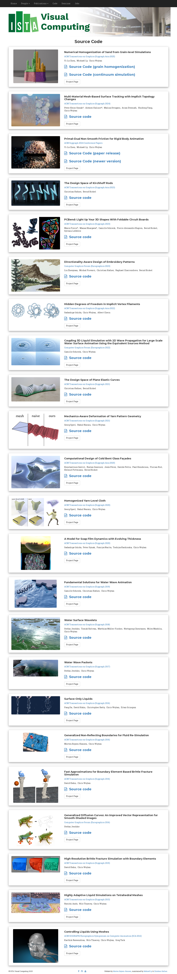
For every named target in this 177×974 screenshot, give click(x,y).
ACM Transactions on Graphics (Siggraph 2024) (87, 103)
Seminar (66, 3)
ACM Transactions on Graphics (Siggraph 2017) (87, 666)
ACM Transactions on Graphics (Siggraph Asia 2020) (89, 462)
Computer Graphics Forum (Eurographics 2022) (87, 347)
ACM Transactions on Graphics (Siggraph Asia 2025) (89, 56)
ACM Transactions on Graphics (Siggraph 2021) (87, 384)
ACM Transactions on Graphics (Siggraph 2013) (87, 899)
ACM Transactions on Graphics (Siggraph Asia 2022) (89, 308)
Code (55, 3)
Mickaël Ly (148, 971)
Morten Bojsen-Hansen (122, 971)
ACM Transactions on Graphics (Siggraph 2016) (87, 703)
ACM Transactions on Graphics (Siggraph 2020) (87, 505)
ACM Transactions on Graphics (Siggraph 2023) (87, 224)
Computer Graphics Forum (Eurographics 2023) (87, 266)
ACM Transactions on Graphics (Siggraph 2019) (87, 586)
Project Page (72, 81)
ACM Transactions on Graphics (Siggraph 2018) (87, 624)
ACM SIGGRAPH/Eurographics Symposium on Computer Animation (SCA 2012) (103, 936)
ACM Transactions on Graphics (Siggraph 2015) (87, 863)
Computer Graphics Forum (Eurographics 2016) (87, 822)
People (25, 3)
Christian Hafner (160, 971)
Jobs (77, 3)
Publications (41, 3)
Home (14, 3)
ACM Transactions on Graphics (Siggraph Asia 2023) (89, 187)
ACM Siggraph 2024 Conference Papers (83, 143)
